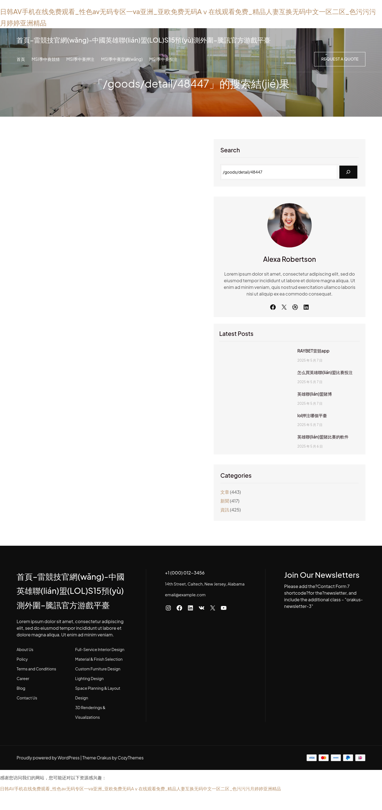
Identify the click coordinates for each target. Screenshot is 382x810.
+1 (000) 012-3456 (199, 585)
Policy (22, 686)
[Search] (348, 172)
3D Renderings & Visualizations (109, 735)
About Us (25, 677)
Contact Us (27, 725)
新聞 (262, 514)
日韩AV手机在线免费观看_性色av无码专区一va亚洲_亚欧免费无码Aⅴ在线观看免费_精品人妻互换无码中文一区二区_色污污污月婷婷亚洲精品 (140, 806)
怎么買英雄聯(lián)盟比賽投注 (319, 385)
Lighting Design (95, 706)
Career (23, 706)
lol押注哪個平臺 (304, 429)
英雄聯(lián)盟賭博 (307, 407)
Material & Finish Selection (104, 686)
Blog (21, 715)
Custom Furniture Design (103, 696)
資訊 (262, 523)
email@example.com (198, 613)
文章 (262, 505)
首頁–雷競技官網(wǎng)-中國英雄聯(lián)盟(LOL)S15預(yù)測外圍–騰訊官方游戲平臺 (164, 39)
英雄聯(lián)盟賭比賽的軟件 (316, 450)
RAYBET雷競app (305, 364)
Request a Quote (339, 59)
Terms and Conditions (36, 696)
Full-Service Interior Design (105, 677)
